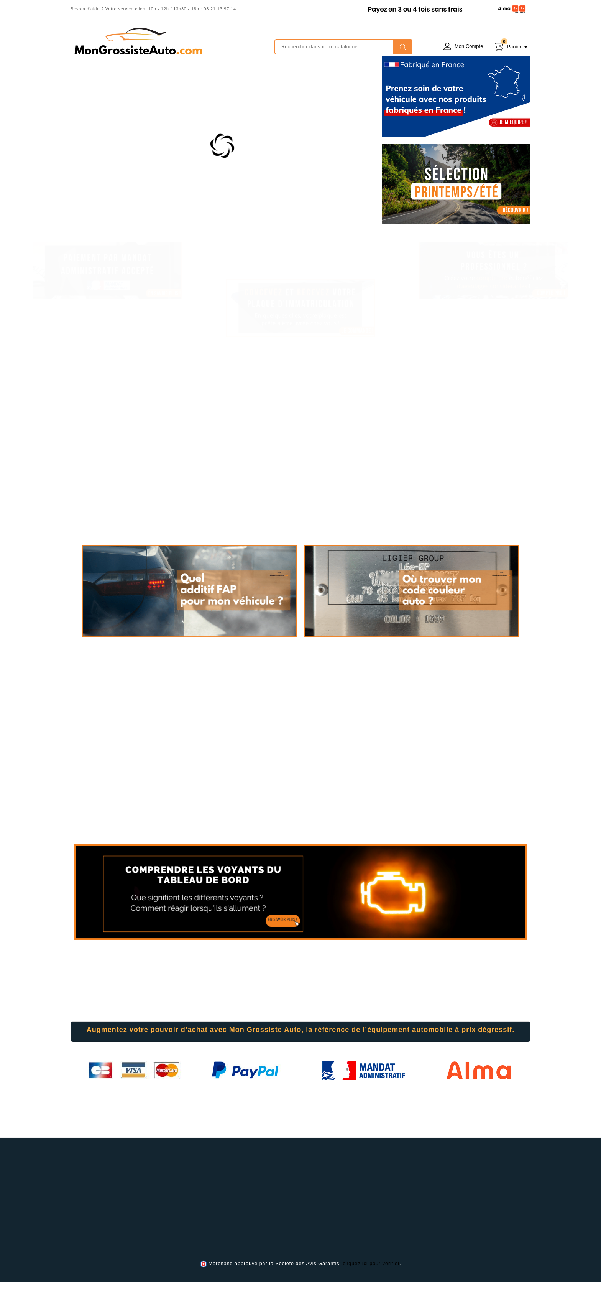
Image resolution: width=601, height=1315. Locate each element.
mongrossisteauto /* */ (138, 41)
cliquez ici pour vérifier (371, 1296)
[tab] (300, 1064)
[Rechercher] (343, 46)
